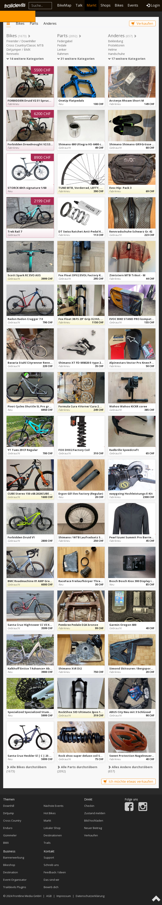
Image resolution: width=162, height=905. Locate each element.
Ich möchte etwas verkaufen (128, 781)
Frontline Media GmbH (27, 896)
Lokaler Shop (52, 828)
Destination (10, 872)
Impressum (64, 896)
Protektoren (116, 45)
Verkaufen (142, 23)
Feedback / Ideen (55, 872)
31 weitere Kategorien (75, 59)
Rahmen (63, 54)
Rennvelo (12, 54)
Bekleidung (115, 41)
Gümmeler (10, 835)
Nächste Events (53, 806)
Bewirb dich (51, 887)
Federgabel (64, 41)
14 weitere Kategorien (25, 59)
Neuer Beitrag (93, 828)
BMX (6, 843)
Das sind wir (51, 880)
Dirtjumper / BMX (18, 50)
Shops (106, 5)
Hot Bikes (50, 813)
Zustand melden (94, 813)
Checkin (89, 806)
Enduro (7, 828)
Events (133, 5)
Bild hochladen (93, 820)
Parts (34, 23)
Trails (47, 843)
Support (49, 857)
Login (153, 5)
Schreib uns (51, 865)
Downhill (8, 806)
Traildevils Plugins (14, 887)
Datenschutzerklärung (90, 896)
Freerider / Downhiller (21, 41)
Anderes (50, 23)
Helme (112, 50)
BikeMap (64, 5)
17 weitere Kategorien (126, 59)
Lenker (61, 50)
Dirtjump (8, 813)
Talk (79, 5)
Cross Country (12, 820)
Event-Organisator (15, 880)
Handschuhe (116, 54)
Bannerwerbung (13, 857)
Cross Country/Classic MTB (25, 45)
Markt (91, 5)
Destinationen (53, 835)
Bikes (119, 5)
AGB (49, 896)
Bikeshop (9, 865)
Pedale (61, 45)
